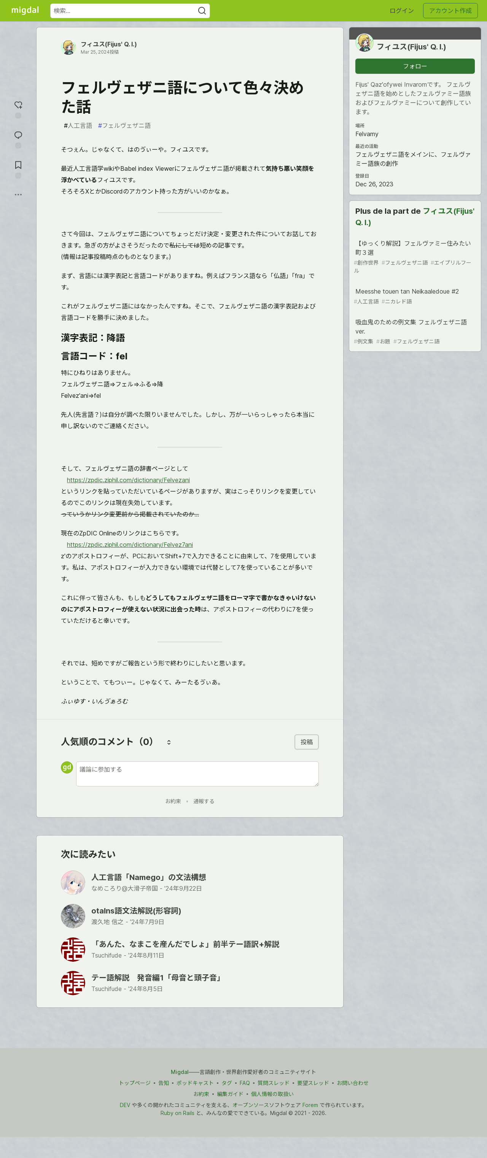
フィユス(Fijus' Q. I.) (109, 44)
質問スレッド (274, 1083)
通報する (204, 801)
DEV (125, 1105)
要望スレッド (313, 1083)
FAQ (245, 1083)
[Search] (202, 11)
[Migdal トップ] (25, 10)
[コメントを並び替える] (169, 742)
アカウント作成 (450, 10)
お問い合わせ (353, 1083)
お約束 (173, 801)
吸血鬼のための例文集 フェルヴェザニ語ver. (414, 331)
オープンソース (250, 1105)
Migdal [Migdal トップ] (180, 1072)
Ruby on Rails (177, 1113)
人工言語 (78, 125)
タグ (226, 1083)
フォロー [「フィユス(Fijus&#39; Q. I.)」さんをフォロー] (415, 66)
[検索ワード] (130, 10)
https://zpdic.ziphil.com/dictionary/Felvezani (128, 480)
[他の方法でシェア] (18, 194)
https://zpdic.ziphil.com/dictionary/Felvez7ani (130, 544)
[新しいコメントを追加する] (197, 774)
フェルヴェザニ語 (124, 125)
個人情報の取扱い (272, 1094)
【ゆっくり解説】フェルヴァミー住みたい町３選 (414, 257)
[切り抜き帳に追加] (18, 169)
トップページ (135, 1083)
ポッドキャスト (195, 1083)
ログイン (402, 10)
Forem (310, 1105)
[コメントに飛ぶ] (18, 139)
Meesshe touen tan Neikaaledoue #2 (414, 296)
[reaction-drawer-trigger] (18, 109)
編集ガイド (230, 1094)
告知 (163, 1083)
